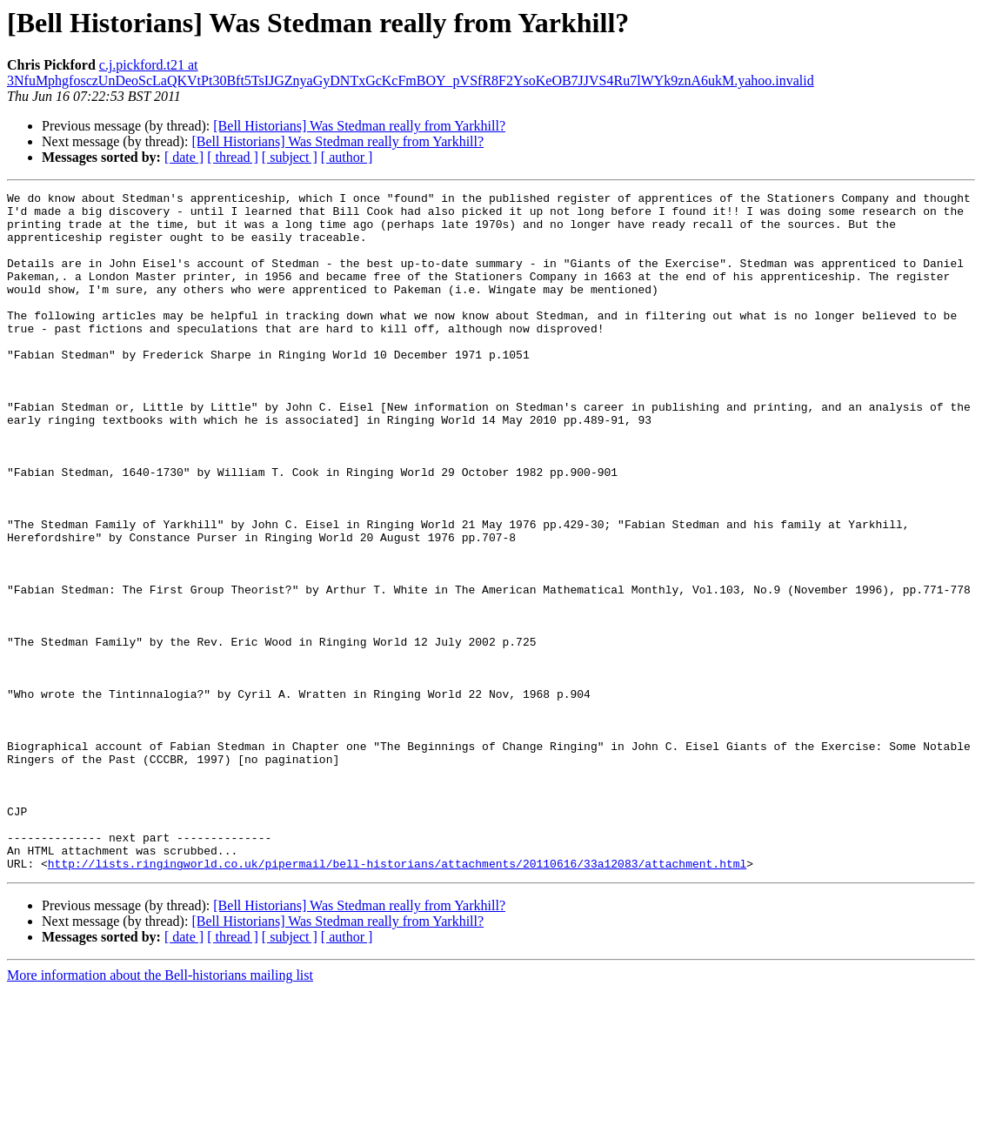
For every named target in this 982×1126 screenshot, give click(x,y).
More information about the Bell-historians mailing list (160, 1110)
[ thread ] (232, 157)
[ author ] (347, 157)
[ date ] (184, 157)
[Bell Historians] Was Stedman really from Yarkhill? (359, 125)
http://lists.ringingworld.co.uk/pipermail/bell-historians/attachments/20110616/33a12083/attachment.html (397, 999)
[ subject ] (289, 157)
